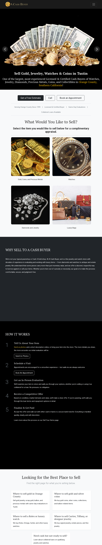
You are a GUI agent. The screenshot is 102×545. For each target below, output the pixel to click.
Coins (51, 82)
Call (50, 98)
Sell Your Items (48, 420)
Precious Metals (37, 82)
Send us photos (20, 347)
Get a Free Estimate (31, 98)
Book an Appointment (71, 98)
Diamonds (21, 82)
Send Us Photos (22, 356)
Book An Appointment (24, 373)
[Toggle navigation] (94, 4)
